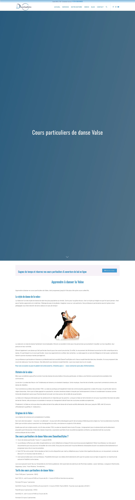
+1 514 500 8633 (77, 1)
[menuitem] (57, 7)
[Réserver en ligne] (109, 271)
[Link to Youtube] (118, 7)
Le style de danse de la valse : (28, 296)
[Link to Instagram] (115, 7)
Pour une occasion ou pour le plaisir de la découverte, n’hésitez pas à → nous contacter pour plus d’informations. (55, 366)
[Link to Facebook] (113, 7)
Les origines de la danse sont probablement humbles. (32, 417)
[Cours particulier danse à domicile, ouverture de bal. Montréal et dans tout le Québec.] (23, 7)
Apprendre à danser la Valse (67, 282)
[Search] (106, 7)
